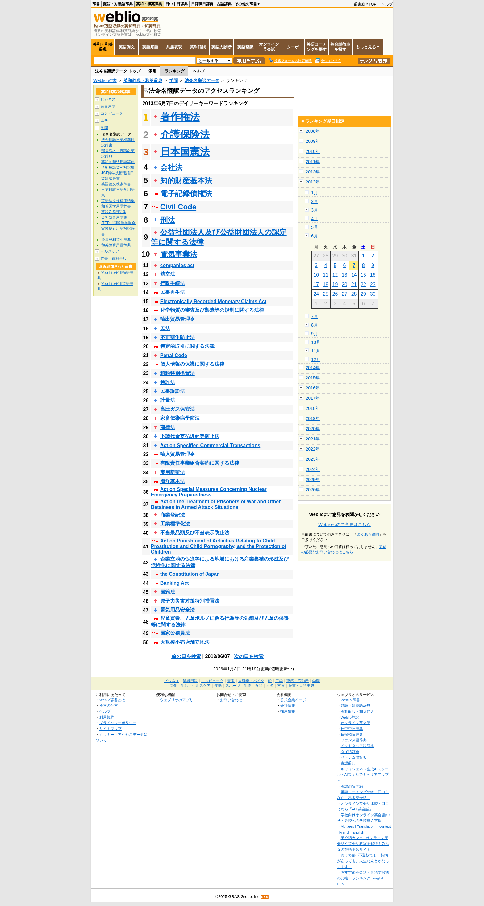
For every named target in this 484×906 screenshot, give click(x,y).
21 (354, 284)
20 (344, 284)
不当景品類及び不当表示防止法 (194, 532)
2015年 (313, 377)
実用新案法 (172, 472)
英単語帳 (198, 47)
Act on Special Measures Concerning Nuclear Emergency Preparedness (209, 492)
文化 (173, 685)
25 (325, 294)
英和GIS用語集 (113, 212)
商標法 (167, 427)
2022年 (313, 449)
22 (363, 284)
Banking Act (174, 583)
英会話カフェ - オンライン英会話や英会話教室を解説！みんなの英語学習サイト (363, 843)
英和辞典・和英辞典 (142, 80)
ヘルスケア (110, 251)
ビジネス (108, 99)
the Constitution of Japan (190, 574)
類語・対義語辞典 (118, 4)
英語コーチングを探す (317, 47)
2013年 (313, 181)
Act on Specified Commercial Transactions (210, 445)
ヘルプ (387, 4)
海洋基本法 (172, 481)
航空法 (167, 274)
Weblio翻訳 (350, 717)
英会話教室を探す (340, 47)
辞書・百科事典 (114, 258)
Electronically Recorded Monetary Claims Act (213, 301)
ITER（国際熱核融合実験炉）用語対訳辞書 (118, 228)
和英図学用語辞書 (116, 206)
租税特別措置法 (177, 373)
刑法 (167, 220)
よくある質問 (368, 534)
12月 (315, 359)
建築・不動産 (297, 681)
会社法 (171, 167)
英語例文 (127, 47)
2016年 (313, 387)
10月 (315, 342)
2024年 (313, 469)
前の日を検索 (186, 656)
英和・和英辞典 (149, 4)
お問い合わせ (231, 700)
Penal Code (173, 355)
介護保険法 (185, 134)
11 (325, 275)
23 (373, 284)
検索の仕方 (108, 705)
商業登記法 (172, 514)
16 (373, 275)
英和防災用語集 (114, 217)
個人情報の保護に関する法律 (192, 364)
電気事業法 (178, 254)
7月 (314, 316)
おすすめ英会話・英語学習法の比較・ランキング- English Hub (363, 878)
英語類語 (150, 47)
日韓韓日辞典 (202, 4)
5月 (314, 227)
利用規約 (106, 717)
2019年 (313, 418)
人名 (269, 685)
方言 (281, 685)
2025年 (313, 479)
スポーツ (232, 685)
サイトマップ (110, 729)
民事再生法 (172, 292)
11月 (315, 350)
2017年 (313, 398)
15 (363, 275)
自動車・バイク (251, 681)
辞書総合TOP (365, 4)
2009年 (313, 141)
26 (335, 294)
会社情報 (287, 705)
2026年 (313, 489)
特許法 (167, 382)
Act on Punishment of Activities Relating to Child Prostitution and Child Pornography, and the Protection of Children (218, 546)
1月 (314, 192)
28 (354, 294)
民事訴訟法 (172, 391)
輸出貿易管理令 (177, 319)
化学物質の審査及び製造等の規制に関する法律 (212, 310)
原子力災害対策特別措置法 (189, 600)
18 (325, 284)
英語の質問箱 (352, 786)
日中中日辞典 (176, 4)
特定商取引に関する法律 (187, 346)
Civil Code (178, 207)
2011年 (313, 161)
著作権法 (180, 116)
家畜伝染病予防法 (180, 418)
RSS (265, 897)
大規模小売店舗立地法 (185, 642)
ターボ (293, 47)
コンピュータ (112, 113)
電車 (231, 681)
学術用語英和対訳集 (118, 167)
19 (335, 284)
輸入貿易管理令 (177, 454)
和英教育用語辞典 (116, 245)
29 (363, 294)
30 (373, 294)
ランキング (175, 71)
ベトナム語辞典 (354, 757)
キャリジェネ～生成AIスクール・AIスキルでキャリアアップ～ (363, 774)
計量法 (167, 400)
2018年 (313, 408)
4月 (314, 218)
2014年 (313, 367)
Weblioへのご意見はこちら (344, 524)
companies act (177, 265)
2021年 (313, 438)
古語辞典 (224, 4)
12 (335, 275)
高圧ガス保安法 (177, 409)
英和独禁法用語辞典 (118, 162)
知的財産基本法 (186, 180)
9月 (314, 333)
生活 (184, 685)
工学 (104, 120)
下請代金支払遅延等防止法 (189, 436)
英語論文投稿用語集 (118, 201)
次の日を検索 (249, 656)
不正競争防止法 (177, 337)
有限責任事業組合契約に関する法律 (199, 463)
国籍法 (167, 592)
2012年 (313, 171)
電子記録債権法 (186, 193)
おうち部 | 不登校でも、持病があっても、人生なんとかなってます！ (363, 860)
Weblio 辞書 (105, 80)
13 (344, 275)
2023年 (313, 459)
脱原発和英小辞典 (116, 239)
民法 (165, 328)
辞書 (96, 4)
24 (316, 294)
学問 (173, 80)
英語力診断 (221, 47)
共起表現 (174, 47)
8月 (314, 325)
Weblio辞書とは (112, 700)
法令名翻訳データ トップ (117, 71)
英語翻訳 (245, 47)
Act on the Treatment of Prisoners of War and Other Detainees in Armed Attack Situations (216, 504)
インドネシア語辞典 (357, 746)
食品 (258, 685)
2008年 (313, 131)
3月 (314, 210)
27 (344, 294)
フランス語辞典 (354, 740)
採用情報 (287, 711)
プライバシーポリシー (117, 723)
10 (316, 275)
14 (354, 275)
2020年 (313, 428)
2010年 (313, 151)
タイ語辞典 (350, 752)
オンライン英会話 (269, 47)
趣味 (218, 685)
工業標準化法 (175, 523)
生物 (247, 685)
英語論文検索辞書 (116, 184)
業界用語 (108, 106)
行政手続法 (172, 283)
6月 (314, 235)
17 (316, 284)
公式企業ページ (293, 700)
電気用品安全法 (177, 609)
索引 (152, 71)
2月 (314, 201)
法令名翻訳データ (202, 80)
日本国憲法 (185, 151)
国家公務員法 (175, 633)
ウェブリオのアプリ (176, 700)
